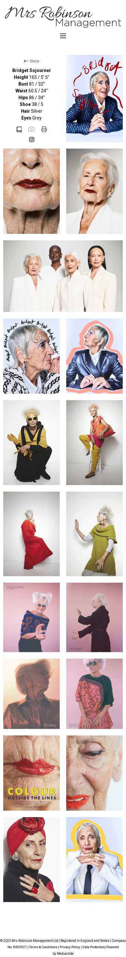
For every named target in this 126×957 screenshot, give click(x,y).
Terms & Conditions (43, 947)
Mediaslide (65, 953)
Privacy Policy (70, 947)
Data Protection (93, 947)
